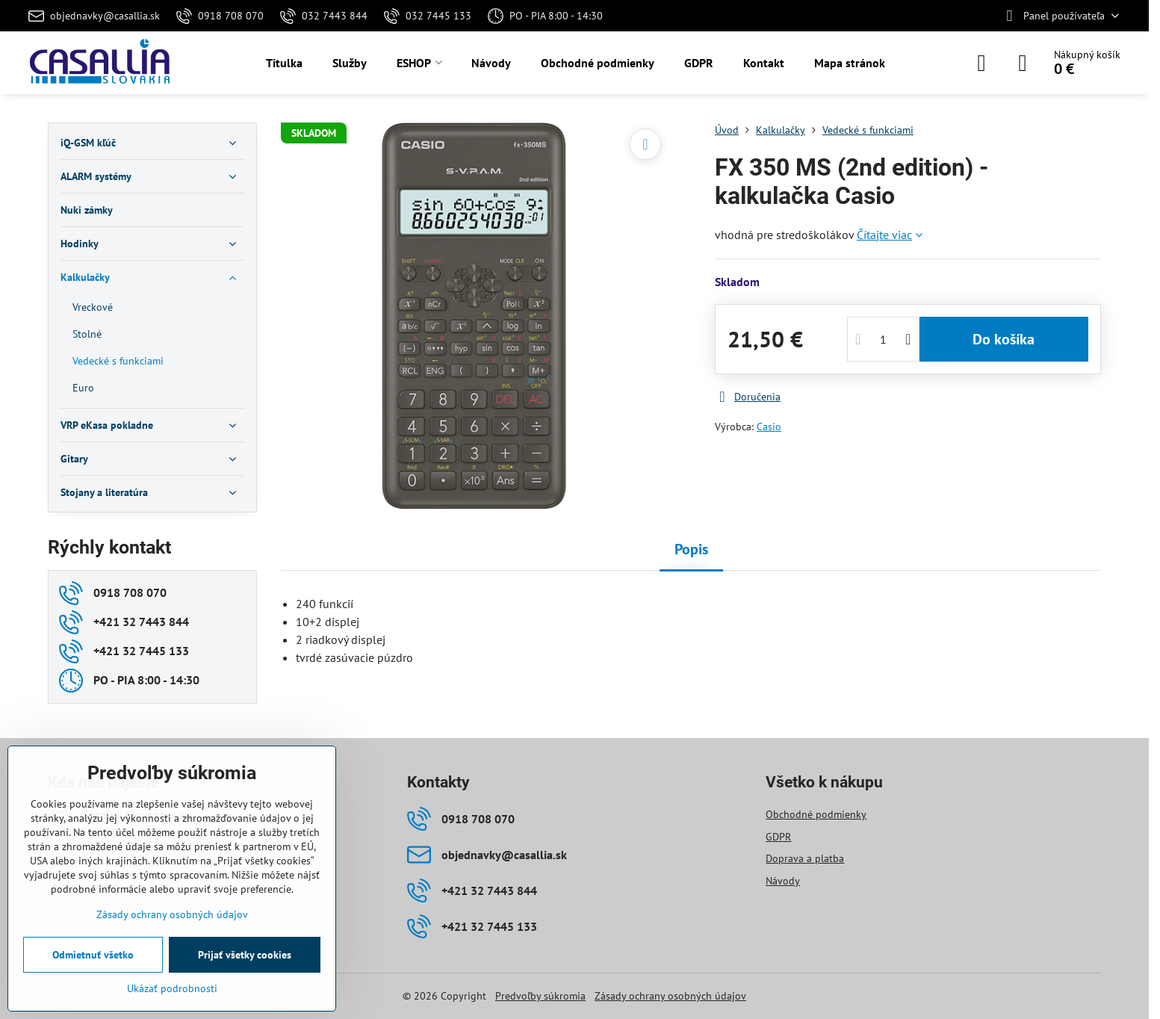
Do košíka (1004, 339)
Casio (769, 426)
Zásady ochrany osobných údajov (670, 996)
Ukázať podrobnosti (172, 988)
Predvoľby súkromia (540, 996)
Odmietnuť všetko (93, 954)
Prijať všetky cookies (244, 954)
